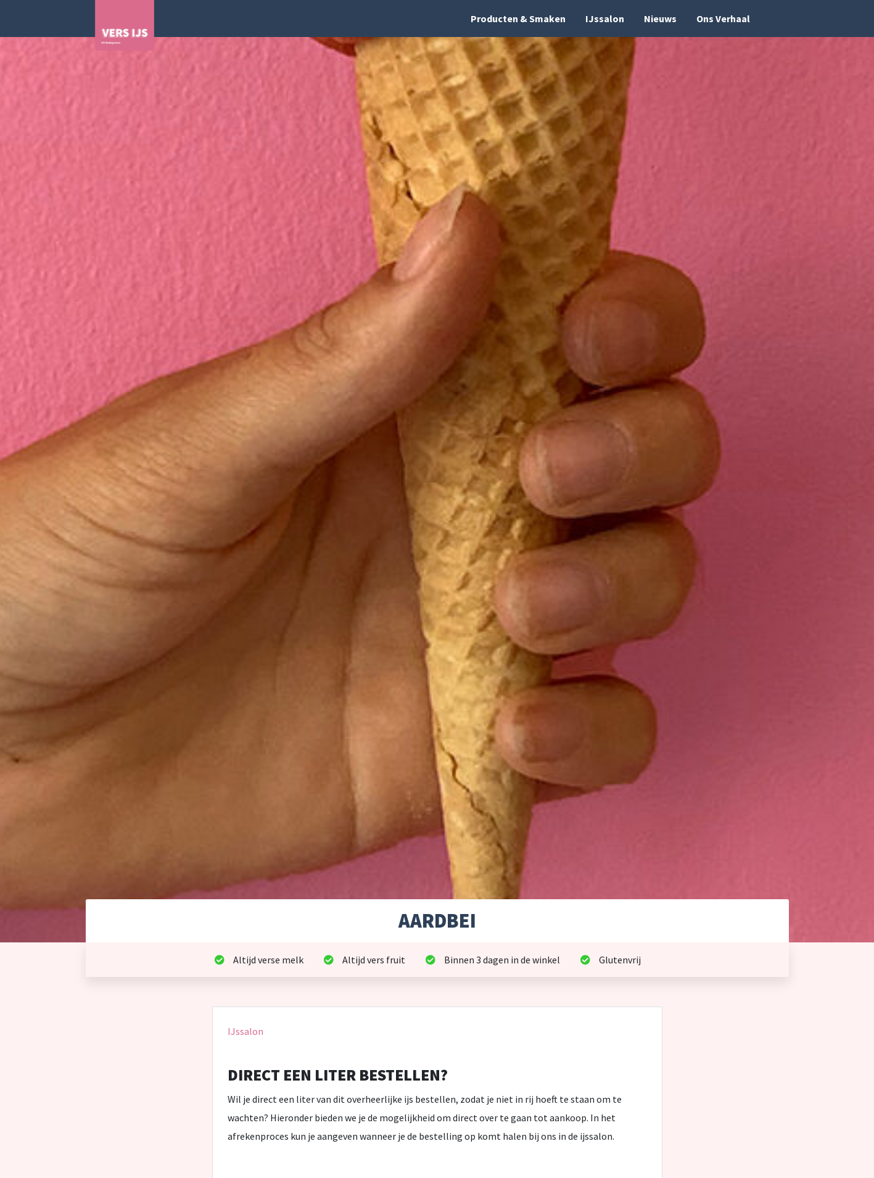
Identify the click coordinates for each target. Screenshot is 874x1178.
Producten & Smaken (518, 18)
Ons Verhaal (723, 18)
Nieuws (660, 18)
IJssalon (604, 18)
